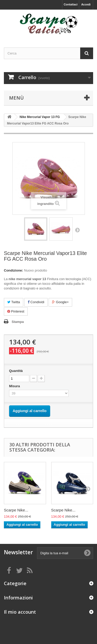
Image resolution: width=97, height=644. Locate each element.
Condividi (36, 302)
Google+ (60, 302)
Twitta (13, 302)
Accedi (86, 4)
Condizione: (13, 270)
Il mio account (20, 612)
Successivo (77, 229)
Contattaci (71, 4)
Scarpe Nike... (16, 510)
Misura (15, 386)
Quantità (16, 371)
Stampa (18, 322)
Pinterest (15, 311)
